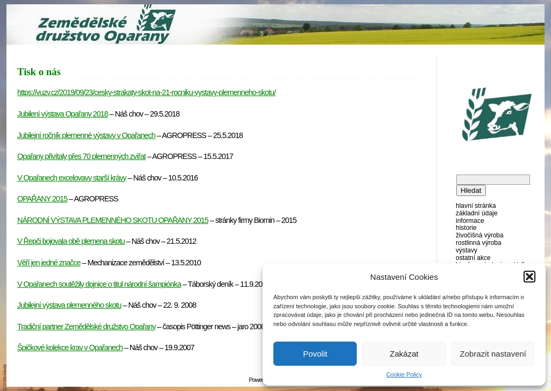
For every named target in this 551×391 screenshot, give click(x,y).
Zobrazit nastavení (493, 353)
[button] (529, 276)
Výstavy (466, 250)
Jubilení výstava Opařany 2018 (62, 114)
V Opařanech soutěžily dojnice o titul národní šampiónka (99, 284)
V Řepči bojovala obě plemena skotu (71, 241)
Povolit (315, 353)
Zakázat (404, 353)
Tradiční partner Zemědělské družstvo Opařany (86, 326)
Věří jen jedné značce (48, 262)
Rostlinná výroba (478, 243)
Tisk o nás (39, 71)
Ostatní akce (473, 258)
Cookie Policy (404, 374)
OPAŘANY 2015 (42, 198)
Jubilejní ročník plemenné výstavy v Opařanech (86, 135)
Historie (466, 227)
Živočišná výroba (480, 235)
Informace (470, 221)
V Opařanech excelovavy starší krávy (71, 177)
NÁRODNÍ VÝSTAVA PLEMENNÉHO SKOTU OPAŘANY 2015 (112, 220)
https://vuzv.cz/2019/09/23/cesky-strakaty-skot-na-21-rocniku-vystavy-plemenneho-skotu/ (146, 92)
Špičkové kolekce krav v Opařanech (70, 347)
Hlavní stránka (476, 205)
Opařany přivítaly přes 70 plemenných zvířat (81, 156)
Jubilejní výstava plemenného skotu (69, 305)
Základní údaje (476, 213)
